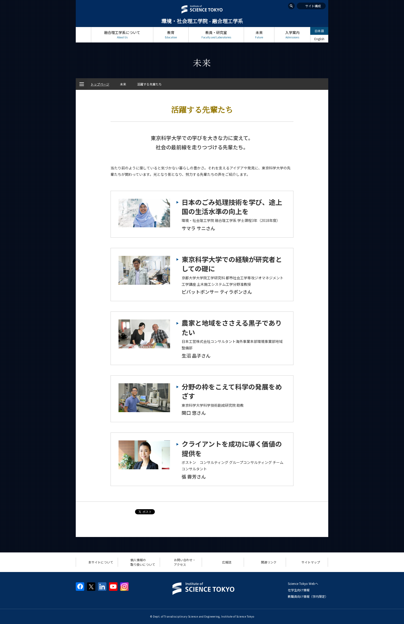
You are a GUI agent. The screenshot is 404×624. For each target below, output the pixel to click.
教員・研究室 (216, 34)
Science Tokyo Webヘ (303, 583)
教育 (170, 34)
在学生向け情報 (298, 590)
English (319, 39)
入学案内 (292, 34)
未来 (259, 34)
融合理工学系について (122, 34)
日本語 (319, 31)
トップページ (83, 34)
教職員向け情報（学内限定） (308, 596)
